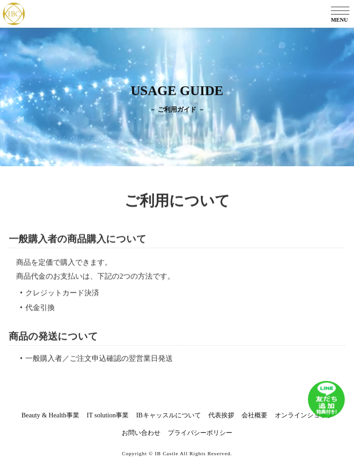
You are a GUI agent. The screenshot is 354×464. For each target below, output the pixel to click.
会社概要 (254, 415)
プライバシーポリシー (200, 432)
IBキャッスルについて (168, 415)
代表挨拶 (221, 415)
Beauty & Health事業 (50, 415)
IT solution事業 (108, 415)
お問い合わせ (141, 432)
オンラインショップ (304, 415)
